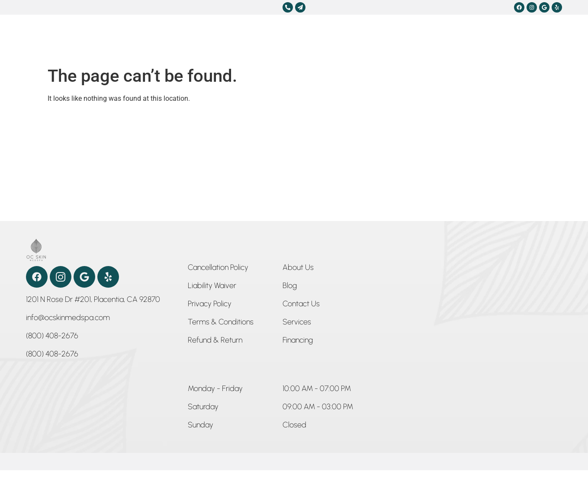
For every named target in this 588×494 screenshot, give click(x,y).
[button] (215, 390)
